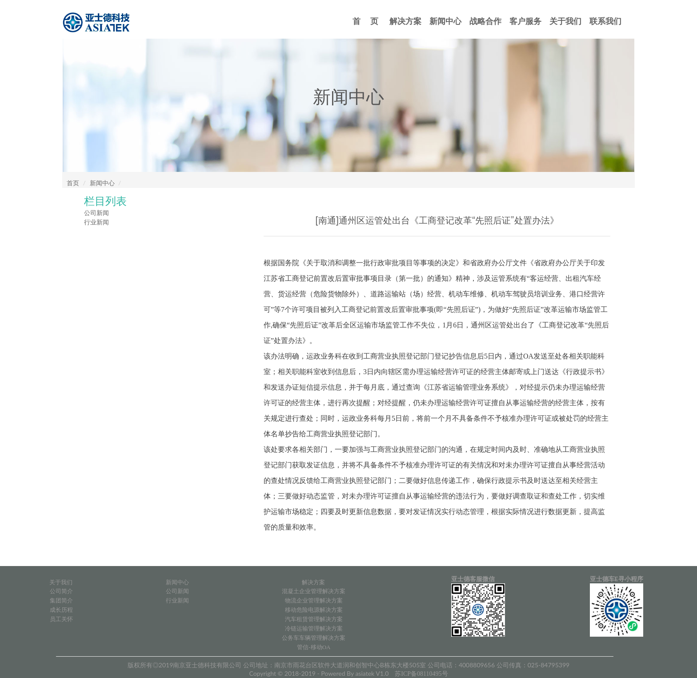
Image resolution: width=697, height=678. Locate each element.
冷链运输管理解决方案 (314, 628)
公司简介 (61, 591)
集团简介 (61, 600)
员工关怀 (61, 619)
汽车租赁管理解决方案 (314, 619)
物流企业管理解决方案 (314, 600)
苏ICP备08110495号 (421, 673)
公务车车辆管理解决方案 (313, 637)
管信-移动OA (313, 647)
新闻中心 (102, 183)
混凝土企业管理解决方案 (313, 591)
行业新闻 (96, 222)
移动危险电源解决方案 (314, 609)
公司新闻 (96, 213)
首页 (73, 183)
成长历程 (61, 609)
